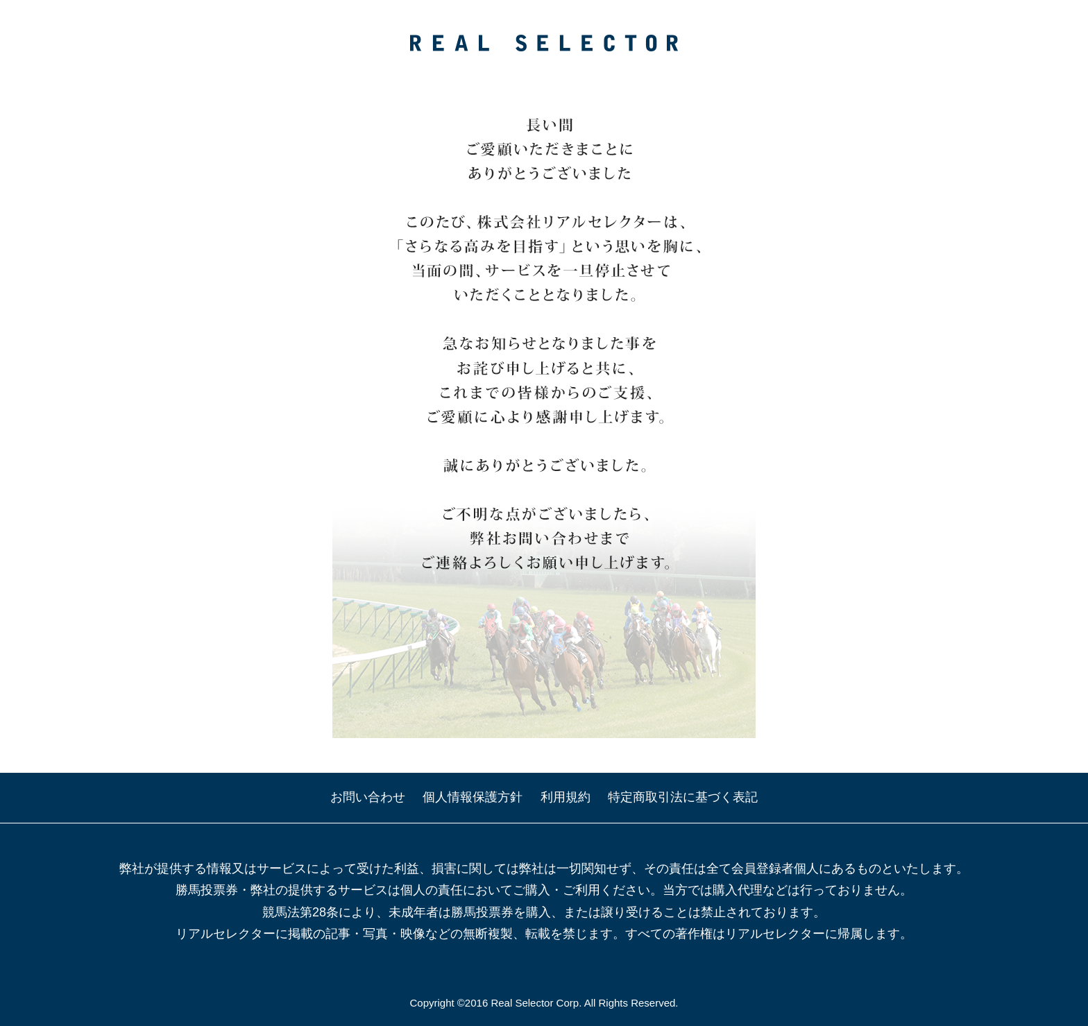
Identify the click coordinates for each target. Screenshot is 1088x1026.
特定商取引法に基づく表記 (683, 797)
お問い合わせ (367, 797)
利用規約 (565, 797)
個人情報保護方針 (472, 797)
